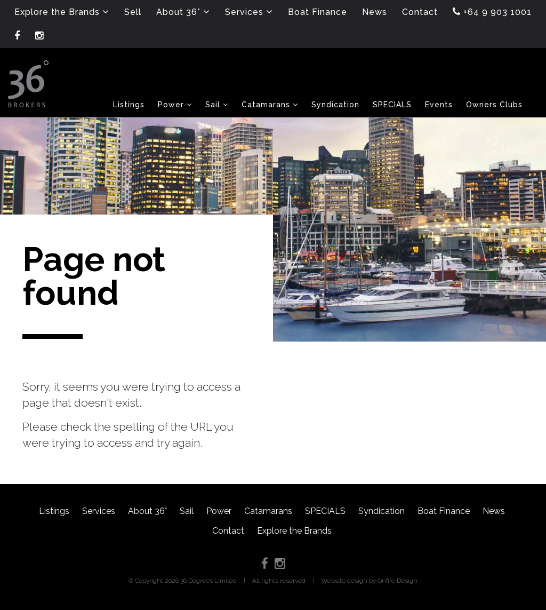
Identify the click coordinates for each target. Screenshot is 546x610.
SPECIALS (325, 511)
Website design (344, 580)
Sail (187, 511)
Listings (54, 511)
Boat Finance (443, 511)
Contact (228, 531)
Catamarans (268, 511)
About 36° (147, 511)
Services (98, 511)
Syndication (381, 511)
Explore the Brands (294, 531)
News (494, 511)
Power (218, 511)
